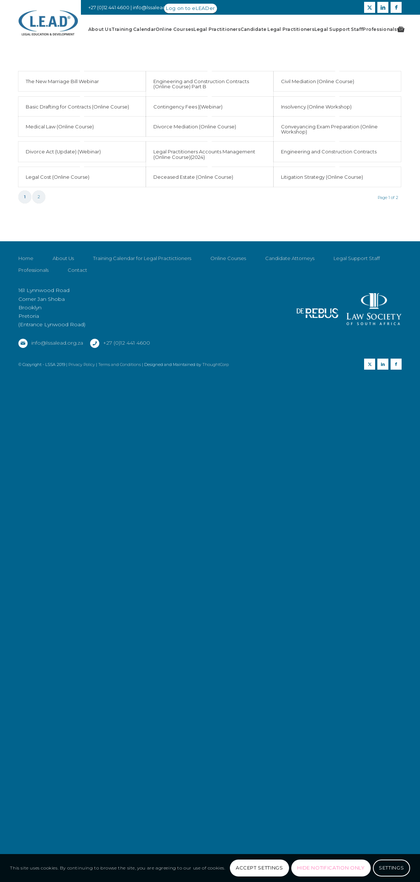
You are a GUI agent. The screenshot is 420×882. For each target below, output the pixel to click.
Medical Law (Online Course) (60, 126)
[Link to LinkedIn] (382, 7)
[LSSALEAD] (48, 23)
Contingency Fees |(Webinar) (188, 107)
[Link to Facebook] (396, 7)
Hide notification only (330, 868)
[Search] (400, 29)
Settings (391, 868)
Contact (77, 299)
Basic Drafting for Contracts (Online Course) (77, 107)
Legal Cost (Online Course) (57, 177)
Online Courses (228, 288)
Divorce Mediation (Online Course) (194, 126)
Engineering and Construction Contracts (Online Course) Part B (201, 83)
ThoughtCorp (215, 393)
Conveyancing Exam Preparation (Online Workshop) (329, 129)
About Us (63, 288)
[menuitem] (99, 29)
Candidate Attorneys (289, 288)
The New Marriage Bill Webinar (62, 81)
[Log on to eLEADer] (190, 9)
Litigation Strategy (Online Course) (322, 177)
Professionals (33, 299)
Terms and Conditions (119, 393)
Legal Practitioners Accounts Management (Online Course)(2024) (204, 154)
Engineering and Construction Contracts (329, 151)
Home (25, 288)
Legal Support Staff (357, 288)
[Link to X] (369, 7)
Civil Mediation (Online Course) (317, 81)
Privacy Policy (81, 393)
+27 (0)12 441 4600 (126, 372)
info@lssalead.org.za (157, 7)
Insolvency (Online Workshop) (316, 107)
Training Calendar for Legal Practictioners (142, 288)
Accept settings (259, 868)
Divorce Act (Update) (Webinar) (63, 151)
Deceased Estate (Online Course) (193, 177)
